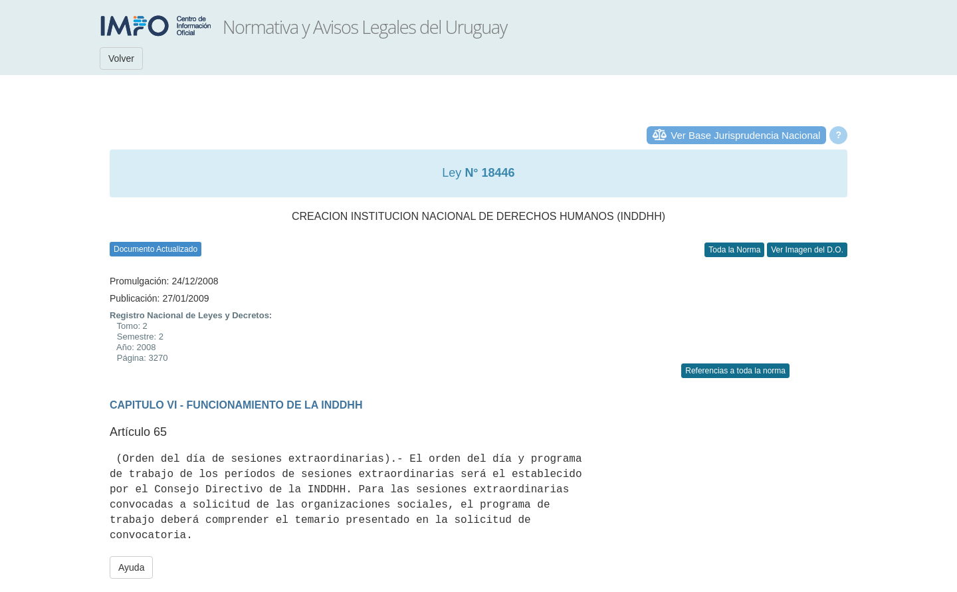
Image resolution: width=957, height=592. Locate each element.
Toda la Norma (734, 249)
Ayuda (131, 567)
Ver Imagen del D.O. (807, 249)
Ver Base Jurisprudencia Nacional (745, 135)
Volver (121, 58)
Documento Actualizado (155, 249)
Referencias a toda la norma (735, 370)
